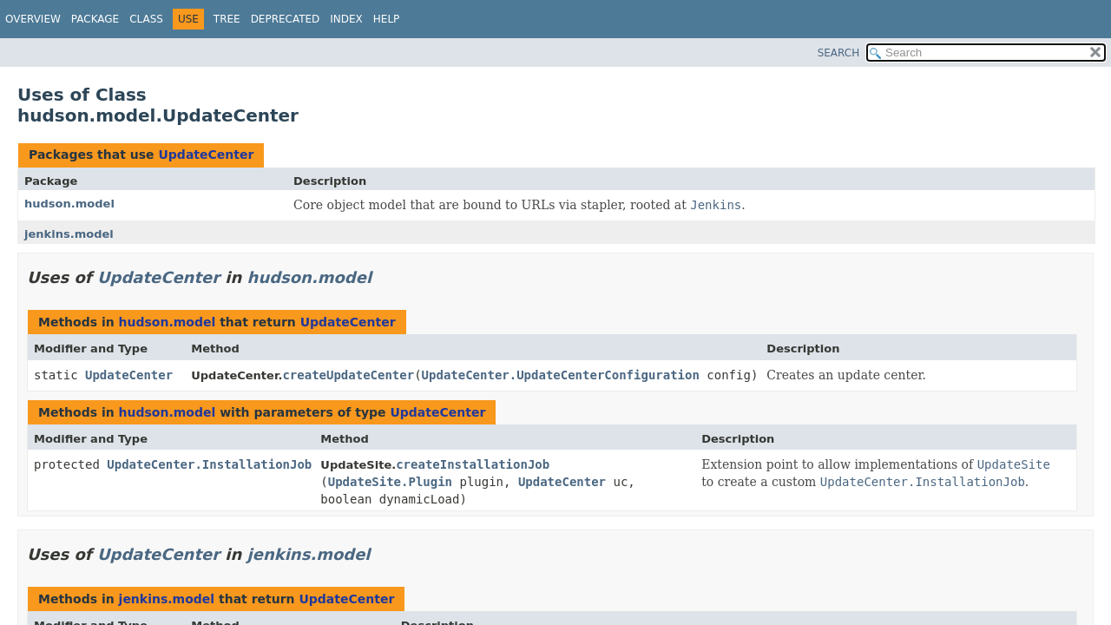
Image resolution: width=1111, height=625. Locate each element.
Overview (33, 19)
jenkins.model (69, 233)
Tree (227, 19)
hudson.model (69, 203)
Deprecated (285, 19)
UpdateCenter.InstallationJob (209, 464)
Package (95, 19)
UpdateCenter (205, 154)
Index (346, 19)
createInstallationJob (472, 464)
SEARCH (839, 53)
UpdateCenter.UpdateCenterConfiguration (561, 375)
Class (146, 19)
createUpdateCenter (348, 375)
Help (386, 19)
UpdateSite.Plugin (390, 482)
